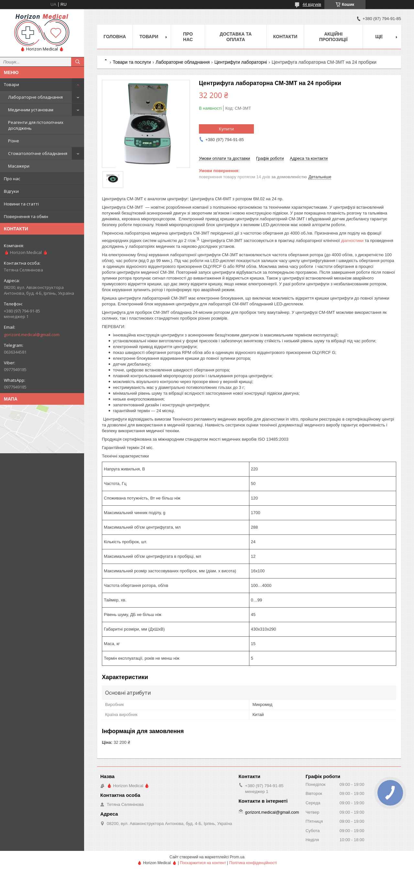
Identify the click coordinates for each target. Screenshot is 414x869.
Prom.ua (237, 857)
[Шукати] (77, 62)
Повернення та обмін (26, 216)
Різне (13, 141)
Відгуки (11, 191)
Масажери (18, 166)
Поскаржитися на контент (203, 863)
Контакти (285, 36)
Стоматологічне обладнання (37, 153)
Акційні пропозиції (333, 36)
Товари (11, 84)
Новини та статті (21, 204)
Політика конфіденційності (253, 863)
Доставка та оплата (236, 36)
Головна (115, 36)
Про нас (12, 179)
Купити (226, 129)
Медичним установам (30, 110)
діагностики (352, 240)
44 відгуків (312, 4)
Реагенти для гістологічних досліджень (35, 125)
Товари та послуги (132, 62)
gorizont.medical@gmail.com (32, 334)
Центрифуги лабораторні (240, 62)
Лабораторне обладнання (35, 97)
